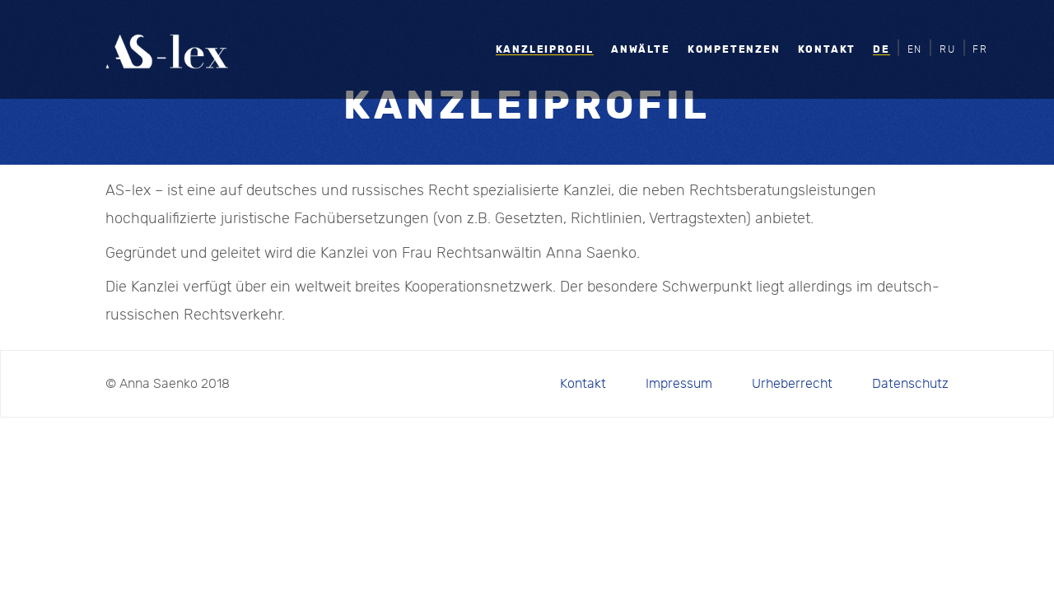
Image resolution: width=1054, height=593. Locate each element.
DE (881, 49)
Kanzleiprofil (545, 49)
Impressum (679, 383)
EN (915, 49)
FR (980, 49)
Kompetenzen (734, 49)
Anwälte (640, 49)
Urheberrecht (792, 383)
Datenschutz (910, 383)
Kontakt (827, 49)
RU (948, 49)
